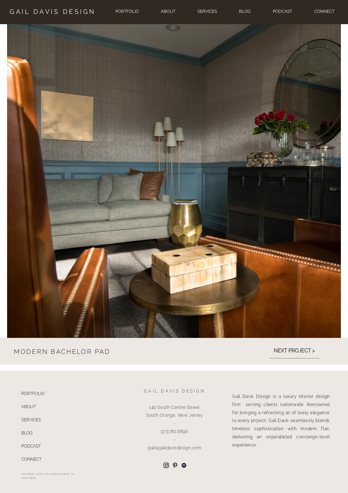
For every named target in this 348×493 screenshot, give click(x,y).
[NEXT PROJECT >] (294, 351)
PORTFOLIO (33, 393)
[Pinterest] (175, 465)
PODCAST (31, 446)
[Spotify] (183, 465)
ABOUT (28, 406)
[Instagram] (166, 465)
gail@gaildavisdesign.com (174, 447)
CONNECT (31, 459)
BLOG (27, 433)
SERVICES (31, 419)
